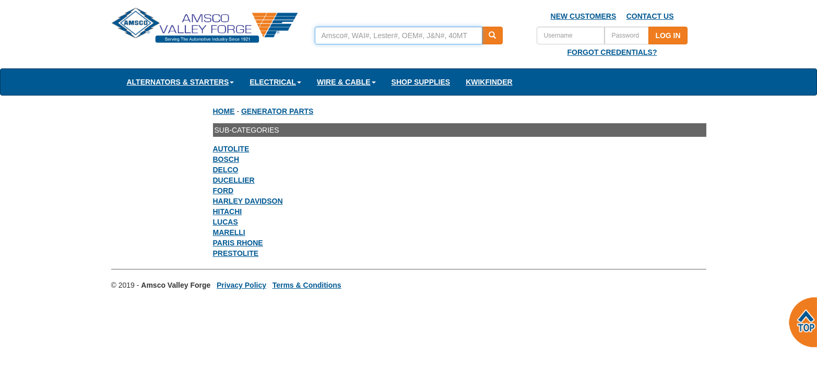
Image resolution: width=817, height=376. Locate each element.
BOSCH (226, 159)
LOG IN (667, 35)
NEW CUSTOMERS (584, 16)
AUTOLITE (231, 149)
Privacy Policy (241, 285)
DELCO (226, 170)
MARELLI (229, 232)
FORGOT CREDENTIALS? (612, 52)
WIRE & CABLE (346, 82)
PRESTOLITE (236, 253)
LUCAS (225, 222)
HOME (224, 111)
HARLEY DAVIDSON (248, 201)
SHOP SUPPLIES (421, 82)
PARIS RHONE (238, 243)
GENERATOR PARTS (277, 111)
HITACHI (227, 211)
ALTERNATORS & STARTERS (180, 82)
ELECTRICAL (275, 82)
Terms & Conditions (307, 285)
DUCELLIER (234, 180)
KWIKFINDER (489, 82)
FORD (223, 190)
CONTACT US (650, 16)
